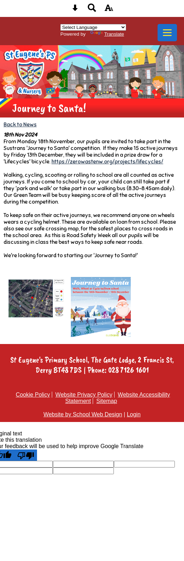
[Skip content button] (75, 10)
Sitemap (106, 401)
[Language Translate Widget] (93, 27)
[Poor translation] (25, 455)
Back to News (20, 124)
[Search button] (92, 10)
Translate (107, 34)
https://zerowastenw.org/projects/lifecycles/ (107, 161)
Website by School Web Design (82, 414)
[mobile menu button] (167, 32)
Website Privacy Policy (83, 395)
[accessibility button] (109, 10)
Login (134, 414)
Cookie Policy (33, 395)
